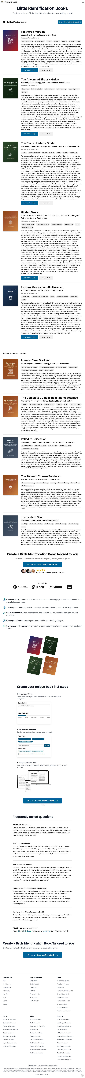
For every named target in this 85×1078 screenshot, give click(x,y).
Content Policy (34, 1000)
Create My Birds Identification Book (70, 22)
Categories (60, 987)
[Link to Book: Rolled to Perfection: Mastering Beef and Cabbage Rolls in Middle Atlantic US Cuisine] (10, 447)
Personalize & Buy (29, 70)
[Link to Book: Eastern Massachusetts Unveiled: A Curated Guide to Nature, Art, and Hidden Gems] (10, 296)
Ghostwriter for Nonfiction (37, 1026)
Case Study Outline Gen (64, 1049)
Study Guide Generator (9, 1023)
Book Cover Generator (36, 1053)
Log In (4, 997)
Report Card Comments (10, 1043)
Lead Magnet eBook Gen (64, 1026)
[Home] (9, 2)
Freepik (80, 1071)
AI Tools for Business (63, 1019)
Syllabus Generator (8, 1039)
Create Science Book (63, 1000)
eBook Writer (34, 1029)
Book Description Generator (38, 1049)
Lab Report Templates (9, 1046)
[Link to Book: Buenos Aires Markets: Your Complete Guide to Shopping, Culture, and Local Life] (10, 369)
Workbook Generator (9, 1026)
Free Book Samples (63, 984)
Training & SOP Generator (64, 1039)
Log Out (5, 1000)
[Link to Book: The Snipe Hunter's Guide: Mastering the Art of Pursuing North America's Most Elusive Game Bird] (10, 152)
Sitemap (5, 1004)
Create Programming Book (65, 990)
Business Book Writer (36, 1033)
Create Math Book (62, 997)
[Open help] (82, 1075)
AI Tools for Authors (36, 1019)
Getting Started (34, 984)
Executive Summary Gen (64, 1059)
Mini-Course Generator (64, 1011)
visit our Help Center (24, 931)
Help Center (33, 980)
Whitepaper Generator (63, 1033)
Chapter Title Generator (37, 1046)
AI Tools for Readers (63, 980)
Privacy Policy (34, 997)
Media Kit (32, 990)
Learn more (43, 805)
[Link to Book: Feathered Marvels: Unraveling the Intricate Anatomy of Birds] (10, 40)
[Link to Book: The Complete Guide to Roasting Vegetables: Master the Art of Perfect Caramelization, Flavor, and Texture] (10, 406)
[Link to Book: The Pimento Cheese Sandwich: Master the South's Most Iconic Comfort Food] (10, 485)
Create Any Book (62, 1004)
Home (4, 980)
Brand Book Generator (63, 1053)
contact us (46, 931)
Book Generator (34, 1023)
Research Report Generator (65, 1036)
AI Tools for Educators (9, 1019)
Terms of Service (35, 994)
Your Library (6, 990)
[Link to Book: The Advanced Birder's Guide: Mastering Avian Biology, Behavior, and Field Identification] (10, 88)
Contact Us (33, 987)
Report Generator (62, 1029)
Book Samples (7, 984)
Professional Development (10, 1029)
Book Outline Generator (37, 1043)
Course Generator (62, 1007)
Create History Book (63, 994)
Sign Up (5, 994)
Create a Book (7, 987)
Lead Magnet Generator (64, 1023)
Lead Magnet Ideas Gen (64, 1056)
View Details (46, 70)
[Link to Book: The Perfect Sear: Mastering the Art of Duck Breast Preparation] (10, 525)
